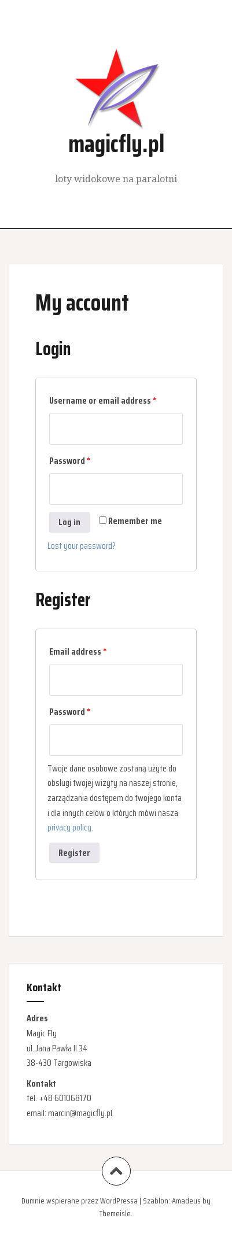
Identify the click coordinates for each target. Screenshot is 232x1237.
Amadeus (186, 1200)
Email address (78, 651)
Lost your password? (81, 545)
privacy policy (69, 827)
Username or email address (103, 400)
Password (70, 460)
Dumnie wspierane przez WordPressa (79, 1200)
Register (74, 852)
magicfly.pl (116, 143)
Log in (69, 522)
